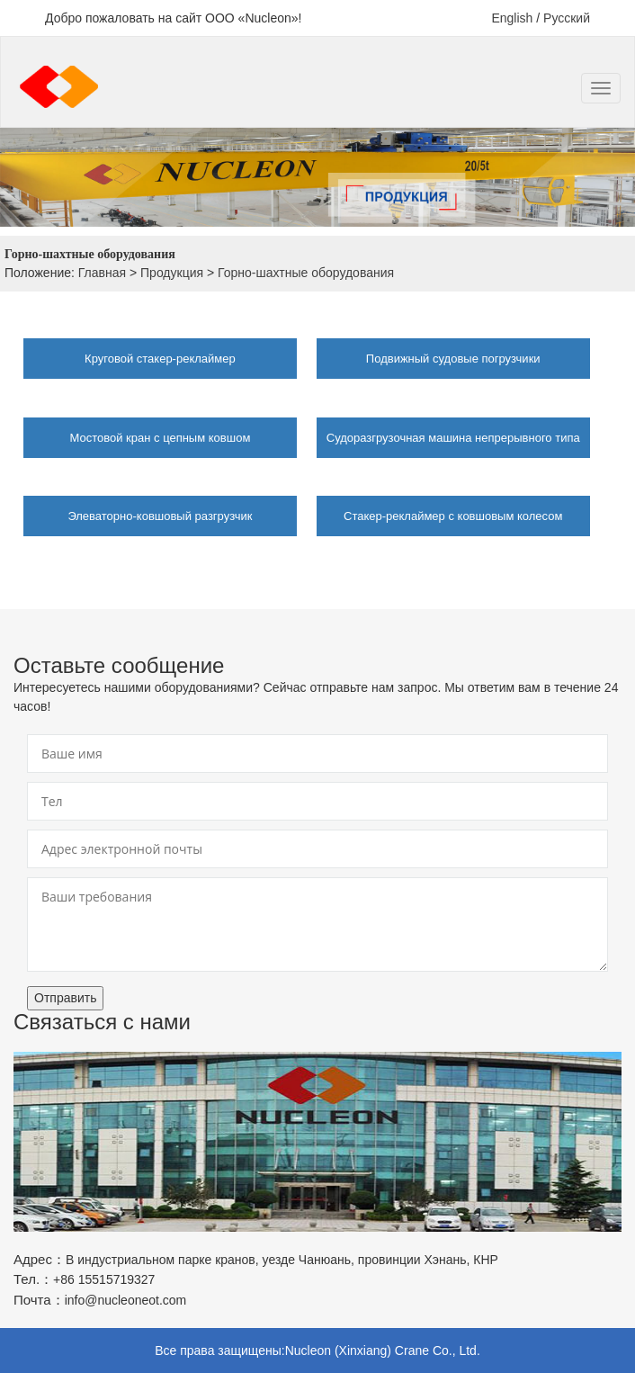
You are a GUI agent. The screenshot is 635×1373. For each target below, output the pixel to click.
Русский (566, 18)
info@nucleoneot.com (126, 1300)
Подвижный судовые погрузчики (453, 358)
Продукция (171, 272)
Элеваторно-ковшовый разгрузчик (159, 516)
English (511, 18)
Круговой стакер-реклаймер (160, 358)
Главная (102, 272)
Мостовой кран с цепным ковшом (159, 437)
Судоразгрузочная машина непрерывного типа (453, 437)
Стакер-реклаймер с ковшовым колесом (453, 516)
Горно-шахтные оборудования (306, 272)
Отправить (65, 998)
